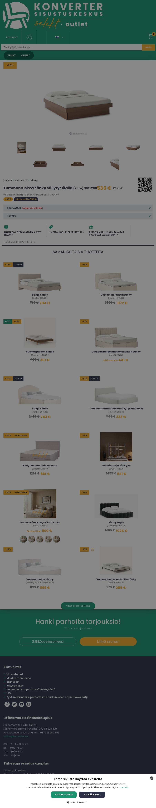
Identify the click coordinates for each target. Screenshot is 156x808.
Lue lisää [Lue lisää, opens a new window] (124, 787)
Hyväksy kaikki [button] (64, 794)
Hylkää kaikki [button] (92, 794)
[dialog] (78, 404)
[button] (78, 802)
